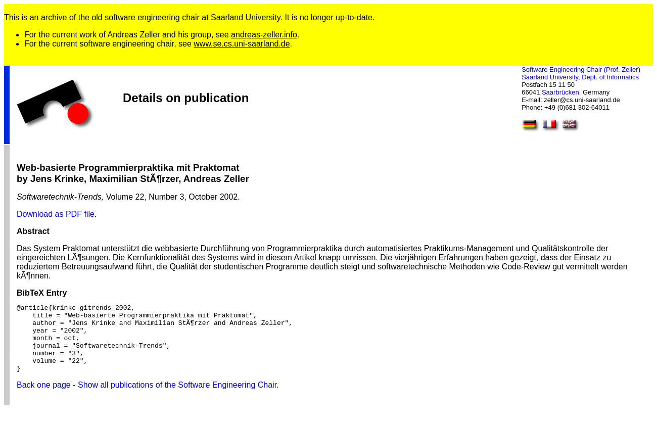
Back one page (44, 398)
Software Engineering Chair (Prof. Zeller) (581, 69)
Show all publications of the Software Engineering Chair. (178, 398)
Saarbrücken (560, 92)
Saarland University (550, 77)
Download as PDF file (56, 214)
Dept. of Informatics (610, 77)
